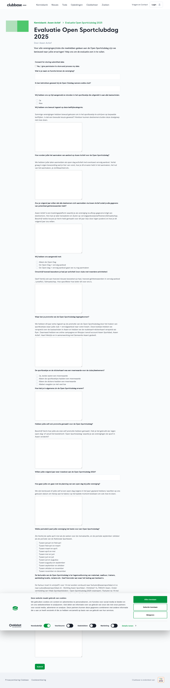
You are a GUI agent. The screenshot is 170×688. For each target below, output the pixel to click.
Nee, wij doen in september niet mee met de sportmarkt (63, 618)
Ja (40, 100)
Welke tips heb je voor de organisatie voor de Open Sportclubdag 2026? (64, 625)
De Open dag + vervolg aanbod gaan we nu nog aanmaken (64, 267)
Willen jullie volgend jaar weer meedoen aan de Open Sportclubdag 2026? (65, 472)
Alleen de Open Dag (47, 262)
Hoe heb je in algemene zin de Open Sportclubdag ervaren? (59, 388)
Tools (64, 4)
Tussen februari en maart (49, 545)
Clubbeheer (92, 4)
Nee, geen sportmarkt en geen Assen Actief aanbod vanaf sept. (66, 621)
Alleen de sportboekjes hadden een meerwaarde (60, 378)
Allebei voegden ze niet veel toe (52, 384)
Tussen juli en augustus (48, 560)
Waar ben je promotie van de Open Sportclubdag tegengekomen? (62, 317)
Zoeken (105, 4)
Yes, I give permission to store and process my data (58, 66)
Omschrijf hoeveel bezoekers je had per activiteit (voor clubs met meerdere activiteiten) (71, 272)
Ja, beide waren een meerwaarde (53, 376)
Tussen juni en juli (46, 557)
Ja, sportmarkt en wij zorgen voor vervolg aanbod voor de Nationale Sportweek (72, 612)
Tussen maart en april (48, 548)
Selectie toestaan (150, 665)
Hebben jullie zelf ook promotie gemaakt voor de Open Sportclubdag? (64, 424)
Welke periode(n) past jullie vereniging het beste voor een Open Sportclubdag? (67, 529)
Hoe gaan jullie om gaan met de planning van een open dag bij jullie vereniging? (67, 484)
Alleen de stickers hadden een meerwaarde (57, 381)
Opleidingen (77, 4)
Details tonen (127, 683)
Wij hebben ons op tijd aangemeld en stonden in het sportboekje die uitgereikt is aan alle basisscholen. (77, 95)
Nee (40, 103)
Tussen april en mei (47, 551)
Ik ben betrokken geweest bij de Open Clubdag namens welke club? (63, 83)
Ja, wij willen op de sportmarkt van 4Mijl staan (59, 609)
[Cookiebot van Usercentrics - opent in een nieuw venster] (15, 683)
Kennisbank (42, 4)
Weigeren (150, 672)
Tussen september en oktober (51, 565)
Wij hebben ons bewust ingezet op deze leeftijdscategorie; (59, 107)
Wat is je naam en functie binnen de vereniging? (54, 71)
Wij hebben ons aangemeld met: (48, 256)
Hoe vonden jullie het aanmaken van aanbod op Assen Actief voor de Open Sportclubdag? (72, 155)
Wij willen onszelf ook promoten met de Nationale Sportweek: (61, 604)
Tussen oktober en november (51, 568)
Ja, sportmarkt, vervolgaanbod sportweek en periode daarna (65, 615)
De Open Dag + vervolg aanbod (52, 265)
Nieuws (54, 4)
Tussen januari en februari (50, 543)
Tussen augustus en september (52, 562)
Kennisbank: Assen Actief (47, 22)
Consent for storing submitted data (49, 62)
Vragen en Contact (140, 4)
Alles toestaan (150, 657)
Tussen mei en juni (47, 554)
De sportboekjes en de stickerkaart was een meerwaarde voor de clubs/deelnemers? (69, 370)
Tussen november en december (52, 571)
